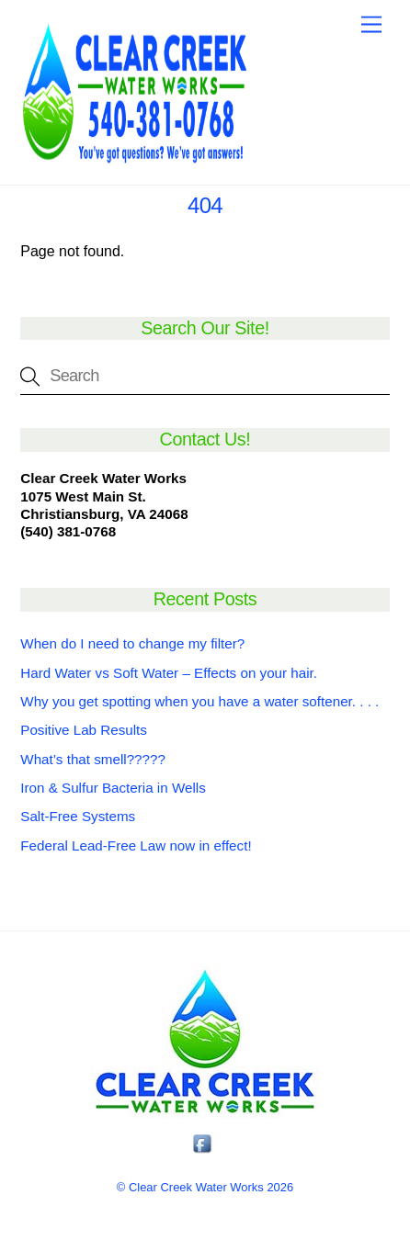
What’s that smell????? (92, 759)
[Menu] (371, 25)
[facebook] (203, 1144)
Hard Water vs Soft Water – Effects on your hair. (168, 673)
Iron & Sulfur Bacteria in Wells (112, 787)
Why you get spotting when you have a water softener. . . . (199, 701)
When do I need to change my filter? (132, 643)
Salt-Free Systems (77, 816)
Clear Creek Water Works (196, 1187)
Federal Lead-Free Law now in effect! (135, 845)
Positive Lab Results (83, 730)
